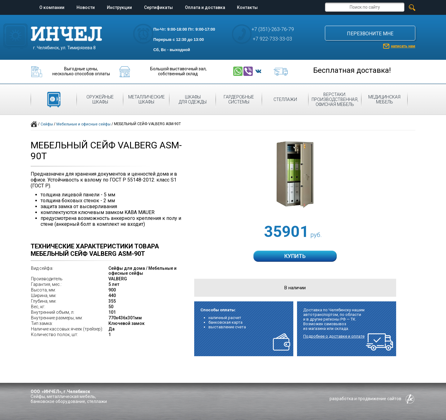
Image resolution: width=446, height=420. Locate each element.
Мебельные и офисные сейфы (83, 124)
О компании (51, 7)
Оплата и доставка (205, 7)
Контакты (247, 7)
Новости (86, 7)
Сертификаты (158, 7)
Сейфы (47, 124)
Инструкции (119, 7)
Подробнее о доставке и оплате (334, 336)
